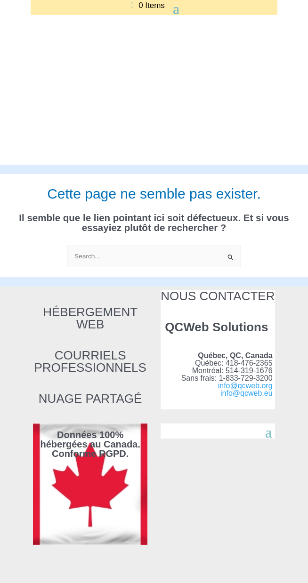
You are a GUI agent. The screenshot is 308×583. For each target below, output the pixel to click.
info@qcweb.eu (246, 393)
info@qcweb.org (245, 386)
